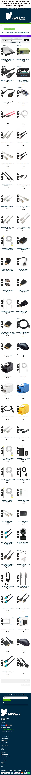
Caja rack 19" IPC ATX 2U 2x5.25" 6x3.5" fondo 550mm (7, 60)
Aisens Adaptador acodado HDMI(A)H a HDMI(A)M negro (7, 270)
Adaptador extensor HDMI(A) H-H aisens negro (23, 249)
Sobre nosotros (3, 752)
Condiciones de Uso (4, 742)
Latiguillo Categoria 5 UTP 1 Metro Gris (7, 164)
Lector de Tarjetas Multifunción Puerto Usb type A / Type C (23, 81)
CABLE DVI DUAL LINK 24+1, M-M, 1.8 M (23, 671)
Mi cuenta (2, 762)
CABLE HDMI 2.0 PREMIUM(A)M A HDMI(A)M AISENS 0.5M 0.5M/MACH (7, 543)
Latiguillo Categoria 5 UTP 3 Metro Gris (23, 207)
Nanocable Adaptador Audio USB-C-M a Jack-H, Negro (23, 438)
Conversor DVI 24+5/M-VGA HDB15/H (7, 291)
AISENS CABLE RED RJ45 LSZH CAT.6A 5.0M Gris (23, 587)
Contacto (2, 749)
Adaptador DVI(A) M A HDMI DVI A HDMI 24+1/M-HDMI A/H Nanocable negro (8, 333)
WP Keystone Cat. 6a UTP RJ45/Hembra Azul (23, 396)
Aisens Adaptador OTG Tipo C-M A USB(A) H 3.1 (23, 312)
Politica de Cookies (4, 744)
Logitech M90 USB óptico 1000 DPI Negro (23, 355)
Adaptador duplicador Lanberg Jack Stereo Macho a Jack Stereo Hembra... (23, 185)
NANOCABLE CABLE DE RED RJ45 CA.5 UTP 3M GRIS (7, 228)
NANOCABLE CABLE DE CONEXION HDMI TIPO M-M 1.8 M (23, 333)
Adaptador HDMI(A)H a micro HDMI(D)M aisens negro (23, 291)
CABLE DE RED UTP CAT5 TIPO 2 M (7, 206)
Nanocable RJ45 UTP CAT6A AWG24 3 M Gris (8, 480)
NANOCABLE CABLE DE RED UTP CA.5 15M (7, 522)
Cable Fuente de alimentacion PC (7, 80)
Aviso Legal (3, 746)
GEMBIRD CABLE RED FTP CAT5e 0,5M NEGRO (23, 143)
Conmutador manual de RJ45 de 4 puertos (23, 60)
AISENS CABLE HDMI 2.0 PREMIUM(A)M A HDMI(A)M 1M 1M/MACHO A (7, 608)
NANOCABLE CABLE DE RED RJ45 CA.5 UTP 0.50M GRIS (7, 143)
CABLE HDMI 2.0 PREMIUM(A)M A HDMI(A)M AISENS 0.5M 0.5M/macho (7, 565)
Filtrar (26, 40)
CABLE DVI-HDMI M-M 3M (8, 649)
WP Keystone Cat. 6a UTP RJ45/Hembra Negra (8, 376)
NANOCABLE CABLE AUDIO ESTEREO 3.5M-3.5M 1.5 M (7, 185)
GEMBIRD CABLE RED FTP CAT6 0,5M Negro (23, 164)
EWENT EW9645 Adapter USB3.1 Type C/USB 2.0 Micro (23, 459)
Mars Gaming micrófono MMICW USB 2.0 (23, 565)
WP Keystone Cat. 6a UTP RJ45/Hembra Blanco (8, 396)
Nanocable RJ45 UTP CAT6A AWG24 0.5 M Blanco (8, 312)
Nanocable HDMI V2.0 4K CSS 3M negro (23, 480)
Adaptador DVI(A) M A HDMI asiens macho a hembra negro (8, 355)
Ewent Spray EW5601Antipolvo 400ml (23, 501)
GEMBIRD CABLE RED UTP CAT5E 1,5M (23, 123)
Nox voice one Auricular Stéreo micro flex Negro (8, 587)
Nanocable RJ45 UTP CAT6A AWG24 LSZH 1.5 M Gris (23, 376)
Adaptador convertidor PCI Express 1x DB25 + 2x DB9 (23, 102)
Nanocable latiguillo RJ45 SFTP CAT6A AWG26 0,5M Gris (8, 249)
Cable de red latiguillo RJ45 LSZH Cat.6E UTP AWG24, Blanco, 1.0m (23, 228)
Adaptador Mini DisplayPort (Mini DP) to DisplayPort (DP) (7, 102)
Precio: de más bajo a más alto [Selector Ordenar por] (12, 40)
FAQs (2, 766)
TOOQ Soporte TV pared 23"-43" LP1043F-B (7, 630)
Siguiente (27, 681)
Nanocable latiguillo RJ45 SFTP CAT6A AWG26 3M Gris (8, 501)
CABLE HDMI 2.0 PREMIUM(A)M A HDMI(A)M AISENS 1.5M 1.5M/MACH (23, 608)
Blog (1, 750)
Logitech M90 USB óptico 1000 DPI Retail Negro (23, 650)
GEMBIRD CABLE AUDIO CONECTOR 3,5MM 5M (23, 270)
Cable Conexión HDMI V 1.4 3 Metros (7, 417)
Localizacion (3, 763)
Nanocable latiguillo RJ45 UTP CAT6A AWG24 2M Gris (8, 459)
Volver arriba (25, 685)
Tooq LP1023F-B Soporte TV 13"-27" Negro (23, 630)
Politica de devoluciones (5, 756)
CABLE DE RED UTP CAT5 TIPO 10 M (8, 437)
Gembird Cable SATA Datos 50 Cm (8, 122)
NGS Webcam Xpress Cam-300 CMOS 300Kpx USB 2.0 (23, 543)
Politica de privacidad (4, 745)
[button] (28, 10)
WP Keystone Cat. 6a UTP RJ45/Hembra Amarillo (23, 417)
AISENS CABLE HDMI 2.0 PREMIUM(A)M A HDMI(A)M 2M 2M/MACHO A (8, 671)
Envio (2, 748)
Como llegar (3, 722)
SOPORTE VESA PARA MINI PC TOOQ (23, 522)
